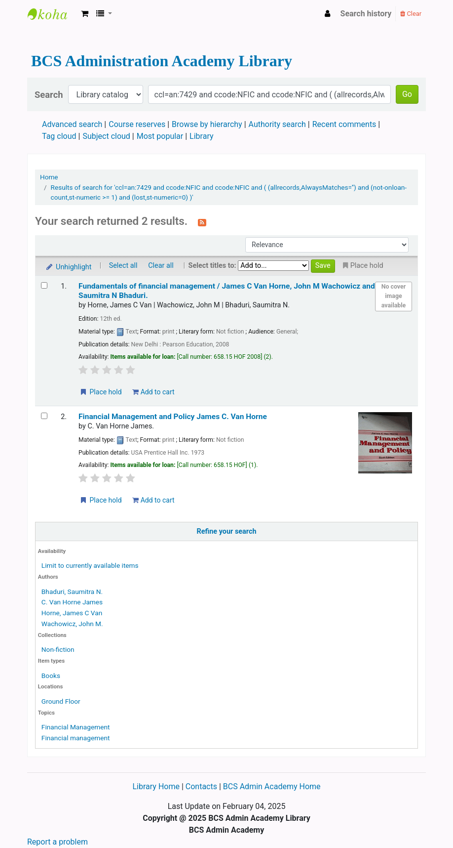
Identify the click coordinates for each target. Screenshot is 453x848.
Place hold (100, 392)
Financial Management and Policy (172, 416)
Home (49, 177)
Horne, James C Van (71, 613)
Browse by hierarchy (207, 124)
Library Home (156, 786)
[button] (84, 14)
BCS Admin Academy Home (272, 786)
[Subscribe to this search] (202, 221)
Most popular (160, 136)
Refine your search (227, 531)
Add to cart (153, 392)
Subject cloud (106, 136)
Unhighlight (68, 267)
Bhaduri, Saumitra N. (72, 591)
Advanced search (72, 124)
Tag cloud (59, 136)
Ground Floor (60, 701)
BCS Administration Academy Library (52, 14)
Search (49, 94)
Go (407, 94)
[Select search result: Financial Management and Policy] (44, 416)
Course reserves (137, 124)
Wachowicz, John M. (72, 624)
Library (201, 136)
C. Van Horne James (72, 602)
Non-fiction (58, 649)
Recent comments (344, 124)
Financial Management (75, 727)
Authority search (277, 124)
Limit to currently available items (90, 565)
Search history (366, 13)
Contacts (201, 786)
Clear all (161, 265)
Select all (123, 265)
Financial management (75, 738)
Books (50, 675)
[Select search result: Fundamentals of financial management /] (44, 285)
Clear (410, 13)
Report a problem (57, 842)
